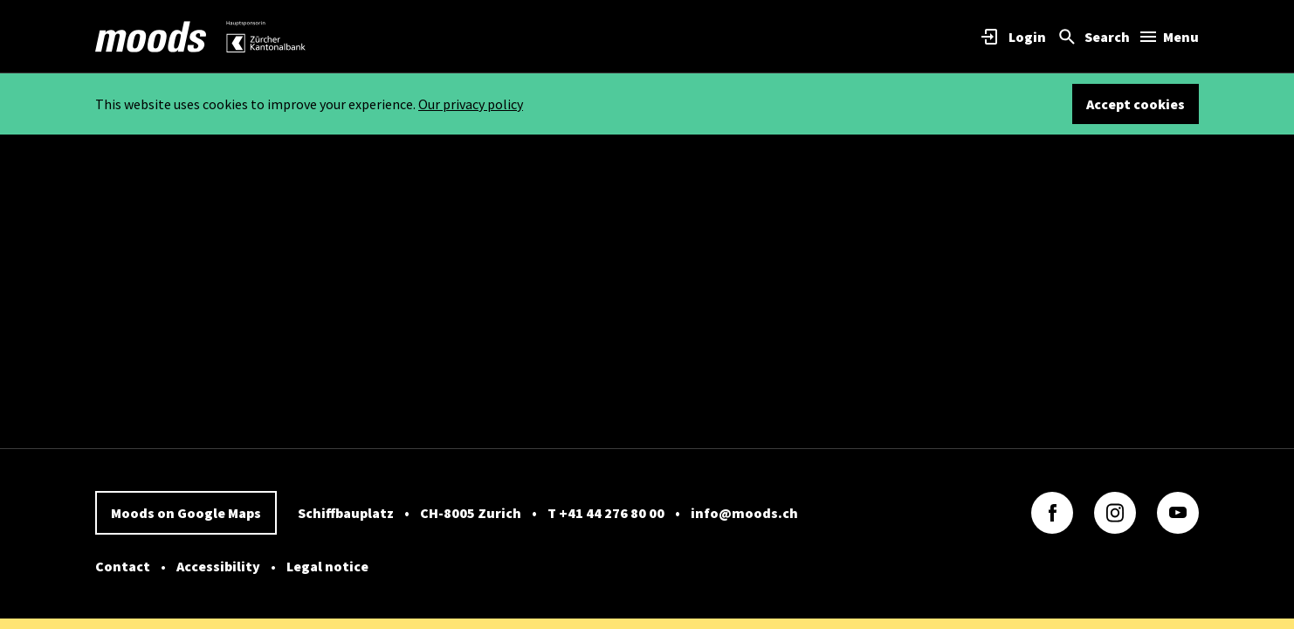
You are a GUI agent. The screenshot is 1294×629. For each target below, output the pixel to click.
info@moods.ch (744, 513)
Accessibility (218, 566)
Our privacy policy (470, 104)
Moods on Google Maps (186, 513)
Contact (122, 566)
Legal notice (327, 566)
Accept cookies (1135, 104)
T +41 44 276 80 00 (605, 513)
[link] (151, 36)
